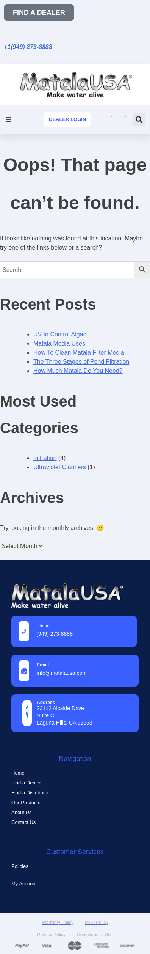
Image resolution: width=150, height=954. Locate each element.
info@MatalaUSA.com (62, 673)
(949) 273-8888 (54, 634)
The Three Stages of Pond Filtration (81, 361)
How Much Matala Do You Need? (78, 371)
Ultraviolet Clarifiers (59, 467)
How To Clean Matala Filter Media (78, 352)
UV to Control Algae (60, 334)
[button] (8, 119)
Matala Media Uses (59, 343)
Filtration (44, 458)
